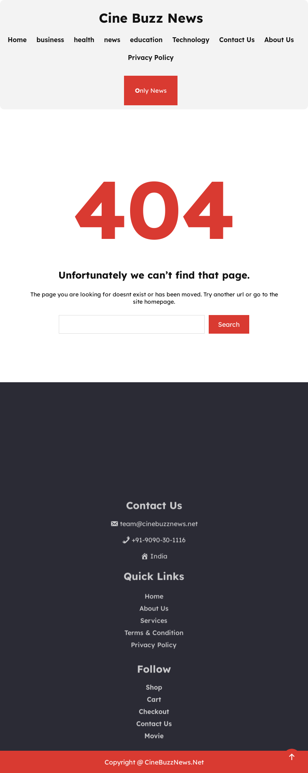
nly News (151, 90)
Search (229, 324)
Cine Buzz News (151, 18)
